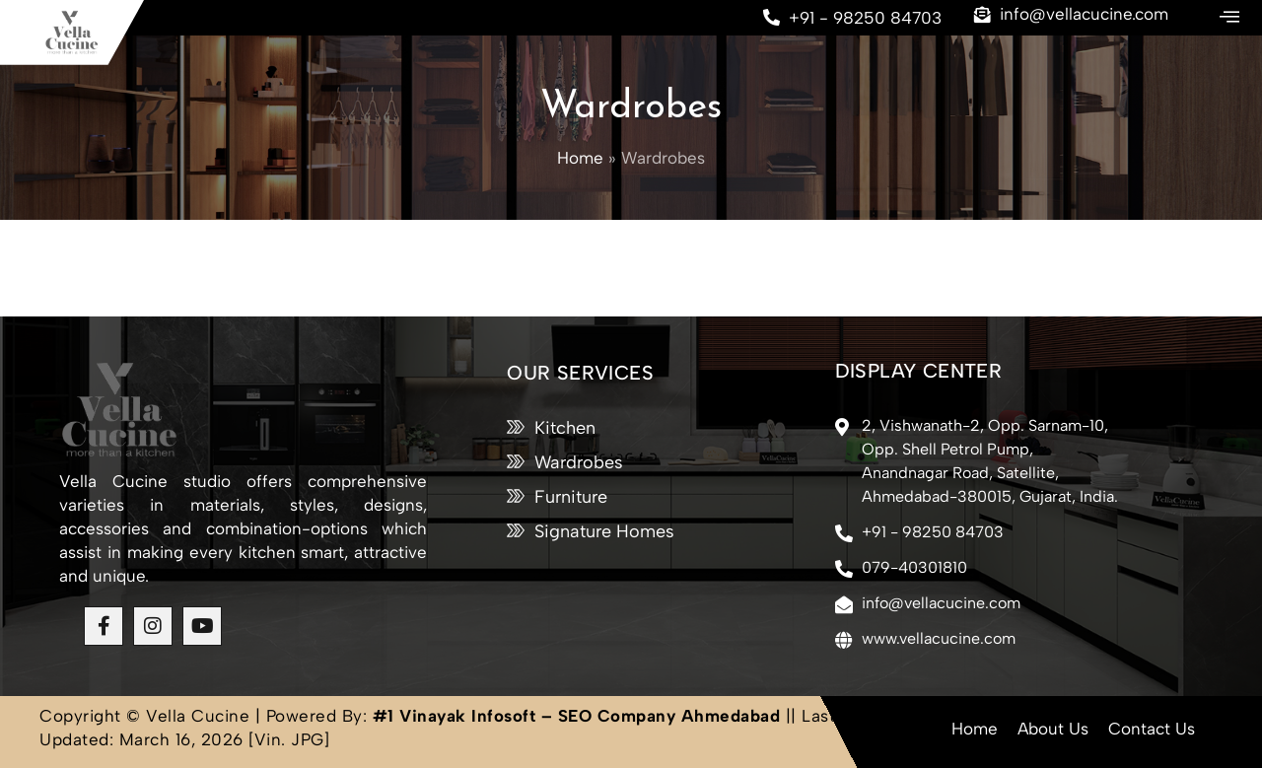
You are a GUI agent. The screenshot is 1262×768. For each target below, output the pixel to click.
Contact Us (1151, 728)
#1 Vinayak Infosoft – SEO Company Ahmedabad (577, 716)
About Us (1052, 728)
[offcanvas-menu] (1229, 17)
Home (974, 728)
